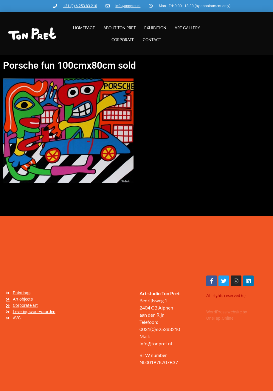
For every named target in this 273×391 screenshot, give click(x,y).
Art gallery (187, 27)
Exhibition (155, 27)
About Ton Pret (119, 27)
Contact (152, 39)
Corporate (122, 39)
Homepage (84, 27)
